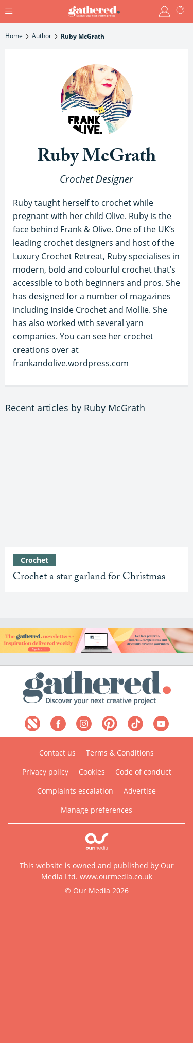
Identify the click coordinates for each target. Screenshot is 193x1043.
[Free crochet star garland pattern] (96, 486)
